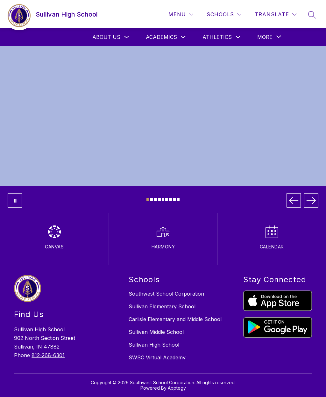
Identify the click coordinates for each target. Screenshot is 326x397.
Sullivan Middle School (156, 332)
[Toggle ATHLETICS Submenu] (238, 37)
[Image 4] (159, 199)
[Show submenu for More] (265, 37)
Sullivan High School (154, 345)
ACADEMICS (161, 37)
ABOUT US (106, 37)
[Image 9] (178, 199)
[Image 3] (155, 199)
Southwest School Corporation (166, 293)
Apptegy (177, 388)
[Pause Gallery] (15, 200)
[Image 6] (166, 199)
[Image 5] (163, 199)
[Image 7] (170, 199)
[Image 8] (174, 199)
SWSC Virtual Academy (157, 357)
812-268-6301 (48, 355)
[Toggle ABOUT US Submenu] (127, 37)
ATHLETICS (217, 37)
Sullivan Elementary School (162, 306)
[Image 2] (151, 199)
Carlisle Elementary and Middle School (175, 319)
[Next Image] (311, 200)
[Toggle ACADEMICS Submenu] (183, 37)
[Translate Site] (275, 14)
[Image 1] (147, 199)
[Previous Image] (294, 200)
